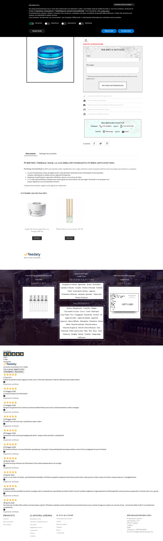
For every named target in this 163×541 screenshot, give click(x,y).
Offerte (6, 518)
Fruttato (99, 287)
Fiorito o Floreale (88, 287)
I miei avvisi (60, 532)
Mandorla (93, 320)
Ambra (69, 308)
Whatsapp (108, 131)
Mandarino (84, 320)
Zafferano (81, 337)
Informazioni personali (64, 518)
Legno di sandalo (84, 317)
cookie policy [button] (105, 11)
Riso (90, 330)
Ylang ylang (96, 334)
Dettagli (36, 237)
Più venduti (7, 524)
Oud (98, 327)
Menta (100, 320)
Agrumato (82, 284)
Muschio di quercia (70, 327)
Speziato (89, 294)
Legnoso (92, 290)
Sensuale (81, 294)
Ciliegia (93, 308)
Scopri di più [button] (37, 31)
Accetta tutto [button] (126, 31)
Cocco (82, 311)
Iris (101, 314)
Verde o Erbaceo (81, 297)
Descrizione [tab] (31, 154)
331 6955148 (126, 126)
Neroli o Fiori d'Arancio (87, 327)
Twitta (100, 143)
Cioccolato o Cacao (71, 311)
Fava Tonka (65, 314)
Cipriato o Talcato (67, 287)
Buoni (58, 529)
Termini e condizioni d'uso (38, 521)
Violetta (87, 334)
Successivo (19, 371)
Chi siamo (33, 524)
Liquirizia (94, 317)
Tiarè (100, 330)
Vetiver (80, 334)
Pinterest (107, 143)
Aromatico (97, 284)
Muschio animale (77, 324)
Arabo (89, 284)
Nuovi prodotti (8, 521)
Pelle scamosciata (76, 330)
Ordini (58, 521)
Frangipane (79, 314)
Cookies (33, 535)
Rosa (95, 330)
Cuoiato (78, 287)
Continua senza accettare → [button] (124, 4)
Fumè (70, 290)
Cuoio (88, 311)
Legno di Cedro (70, 317)
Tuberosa (66, 334)
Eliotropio (95, 311)
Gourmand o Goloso (80, 290)
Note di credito (61, 524)
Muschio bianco (91, 324)
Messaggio (90, 65)
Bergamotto (77, 308)
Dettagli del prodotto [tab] (47, 154)
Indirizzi (59, 527)
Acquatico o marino (69, 284)
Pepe (86, 330)
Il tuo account (64, 515)
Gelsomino (88, 314)
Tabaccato (97, 294)
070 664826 (105, 126)
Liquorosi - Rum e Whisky (69, 320)
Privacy (32, 532)
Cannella (86, 308)
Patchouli (64, 330)
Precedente (8, 371)
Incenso (96, 314)
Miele (68, 324)
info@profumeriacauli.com (143, 531)
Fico (71, 314)
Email (88, 56)
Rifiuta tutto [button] (109, 31)
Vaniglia (74, 334)
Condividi (94, 143)
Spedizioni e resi (35, 518)
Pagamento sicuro (36, 527)
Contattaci (33, 530)
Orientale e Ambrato (69, 294)
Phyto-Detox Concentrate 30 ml (66, 229)
